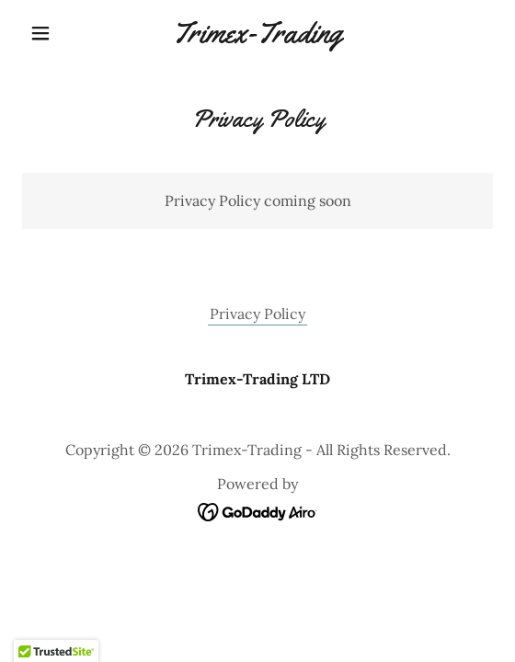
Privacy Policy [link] (257, 313)
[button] (57, 33)
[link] (257, 33)
